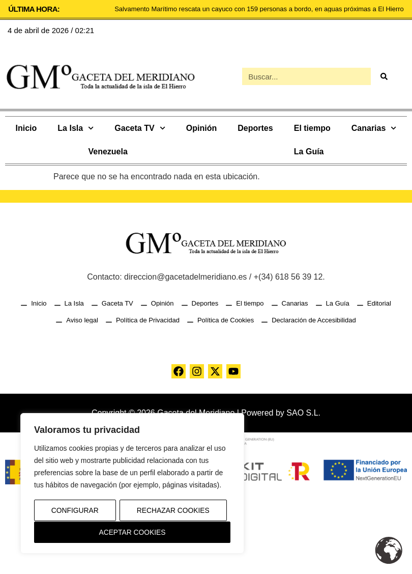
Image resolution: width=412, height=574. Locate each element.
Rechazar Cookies (173, 511)
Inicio (26, 128)
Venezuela (107, 151)
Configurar (75, 511)
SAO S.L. (303, 412)
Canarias (374, 128)
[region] (132, 484)
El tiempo (312, 128)
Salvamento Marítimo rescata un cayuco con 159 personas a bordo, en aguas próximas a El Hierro (259, 9)
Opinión (201, 128)
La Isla (75, 128)
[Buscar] (383, 76)
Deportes (255, 128)
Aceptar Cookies (132, 532)
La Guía (309, 151)
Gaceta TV (139, 128)
